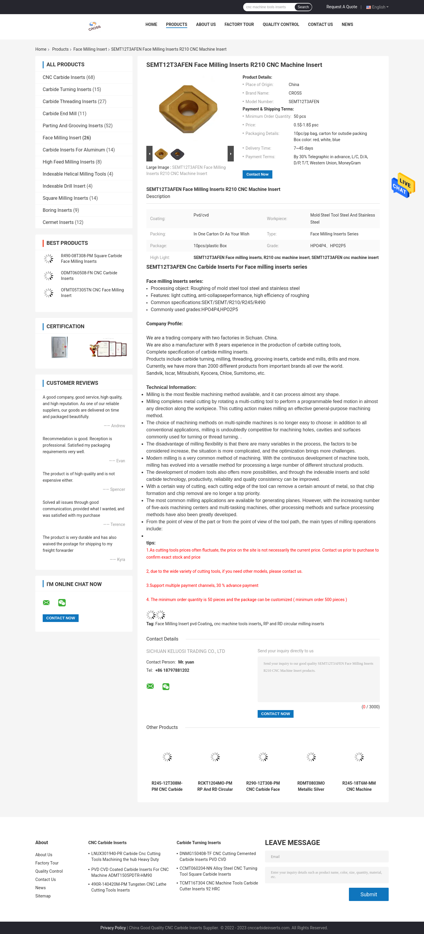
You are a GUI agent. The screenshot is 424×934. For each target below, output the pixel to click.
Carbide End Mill (60, 113)
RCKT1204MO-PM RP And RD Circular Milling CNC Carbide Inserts (215, 786)
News (347, 24)
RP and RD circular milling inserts (294, 623)
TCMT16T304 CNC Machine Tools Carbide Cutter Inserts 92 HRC (219, 886)
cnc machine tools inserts (237, 623)
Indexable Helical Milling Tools (74, 174)
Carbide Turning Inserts (67, 89)
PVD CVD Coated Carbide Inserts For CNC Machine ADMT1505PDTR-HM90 (130, 872)
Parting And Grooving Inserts (73, 125)
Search (303, 7)
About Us (206, 24)
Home (151, 24)
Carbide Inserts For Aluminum (74, 150)
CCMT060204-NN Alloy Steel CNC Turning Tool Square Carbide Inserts (218, 871)
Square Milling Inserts (65, 198)
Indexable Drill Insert (64, 186)
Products (176, 24)
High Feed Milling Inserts (69, 162)
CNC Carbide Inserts (64, 77)
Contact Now (257, 174)
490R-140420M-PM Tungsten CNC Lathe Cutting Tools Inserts (128, 887)
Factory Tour (239, 24)
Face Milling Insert (90, 49)
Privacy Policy (113, 927)
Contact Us (320, 24)
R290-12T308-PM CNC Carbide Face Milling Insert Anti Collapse (263, 786)
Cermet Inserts (58, 222)
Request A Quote (342, 6)
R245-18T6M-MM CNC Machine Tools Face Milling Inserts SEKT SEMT (359, 786)
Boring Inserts (57, 210)
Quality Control (281, 24)
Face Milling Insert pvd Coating (183, 623)
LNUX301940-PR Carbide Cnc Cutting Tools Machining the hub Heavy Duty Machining (125, 857)
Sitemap (43, 896)
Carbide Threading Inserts (70, 101)
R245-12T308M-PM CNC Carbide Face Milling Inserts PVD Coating (167, 786)
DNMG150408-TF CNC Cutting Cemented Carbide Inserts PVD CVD (218, 856)
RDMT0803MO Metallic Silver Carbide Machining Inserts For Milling (311, 786)
